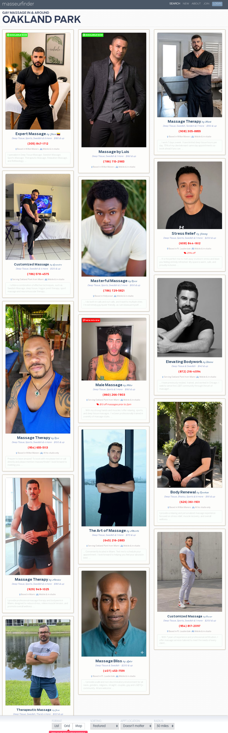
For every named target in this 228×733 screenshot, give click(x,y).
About (196, 3)
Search (175, 3)
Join (206, 3)
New (186, 3)
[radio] (56, 726)
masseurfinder (18, 5)
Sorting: (96, 721)
